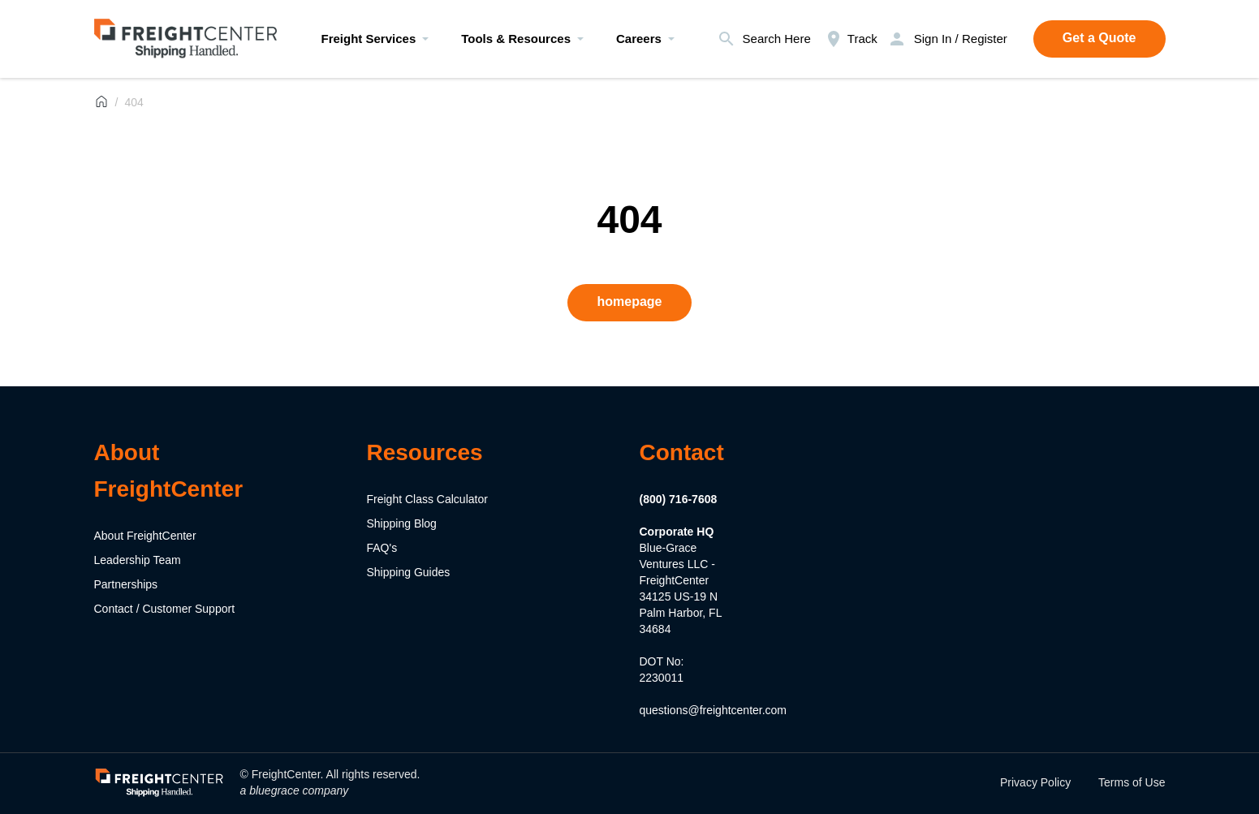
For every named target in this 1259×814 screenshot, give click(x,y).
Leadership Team (137, 559)
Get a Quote (1099, 38)
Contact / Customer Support (164, 608)
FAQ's (382, 547)
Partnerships (126, 584)
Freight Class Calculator (427, 499)
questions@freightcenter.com (713, 710)
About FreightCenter (145, 535)
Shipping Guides (409, 572)
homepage (629, 301)
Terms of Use (1131, 782)
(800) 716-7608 (679, 499)
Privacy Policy (1035, 782)
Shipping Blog (402, 523)
